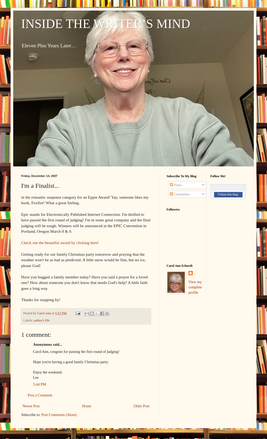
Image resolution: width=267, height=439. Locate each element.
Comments (180, 194)
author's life (41, 320)
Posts (176, 185)
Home (86, 406)
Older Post (142, 406)
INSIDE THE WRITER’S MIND (105, 24)
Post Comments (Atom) (59, 415)
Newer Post (31, 406)
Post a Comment (40, 395)
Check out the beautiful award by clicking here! (60, 242)
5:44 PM (39, 384)
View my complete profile (195, 287)
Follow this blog (228, 194)
